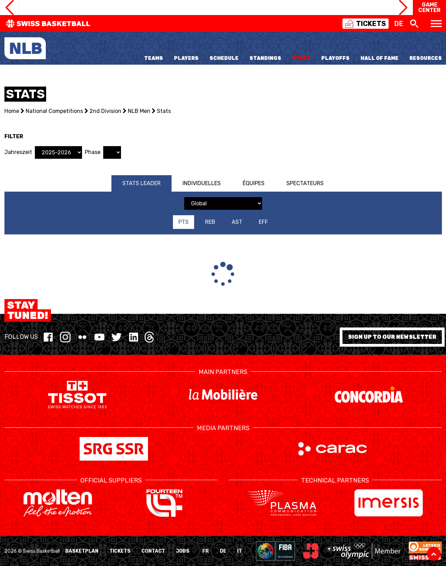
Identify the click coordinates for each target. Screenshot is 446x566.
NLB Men (139, 111)
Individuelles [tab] (202, 183)
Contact (153, 551)
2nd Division (105, 111)
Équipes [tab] (254, 183)
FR (205, 551)
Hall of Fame (379, 58)
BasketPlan (81, 551)
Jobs (182, 551)
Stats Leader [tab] (141, 183)
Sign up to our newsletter (392, 337)
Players (186, 58)
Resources (425, 58)
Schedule (224, 58)
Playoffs (335, 58)
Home (11, 111)
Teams (153, 58)
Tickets (120, 551)
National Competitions (54, 111)
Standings (265, 58)
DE (223, 551)
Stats (301, 58)
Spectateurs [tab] (305, 183)
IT (239, 551)
